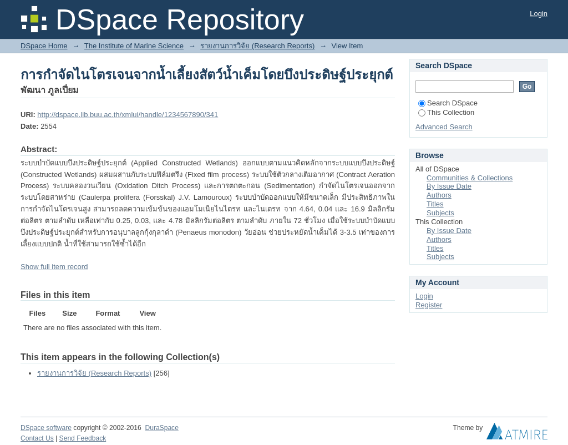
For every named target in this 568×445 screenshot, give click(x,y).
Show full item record (54, 266)
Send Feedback (82, 438)
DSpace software (46, 428)
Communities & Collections (470, 178)
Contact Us (37, 438)
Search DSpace (448, 103)
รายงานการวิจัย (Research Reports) (257, 46)
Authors (439, 195)
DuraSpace (161, 428)
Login (538, 13)
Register (428, 305)
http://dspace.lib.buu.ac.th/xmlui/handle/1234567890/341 (127, 114)
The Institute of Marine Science (134, 46)
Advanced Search (444, 127)
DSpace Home (44, 46)
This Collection (446, 112)
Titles (435, 204)
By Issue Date (449, 186)
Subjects (440, 213)
